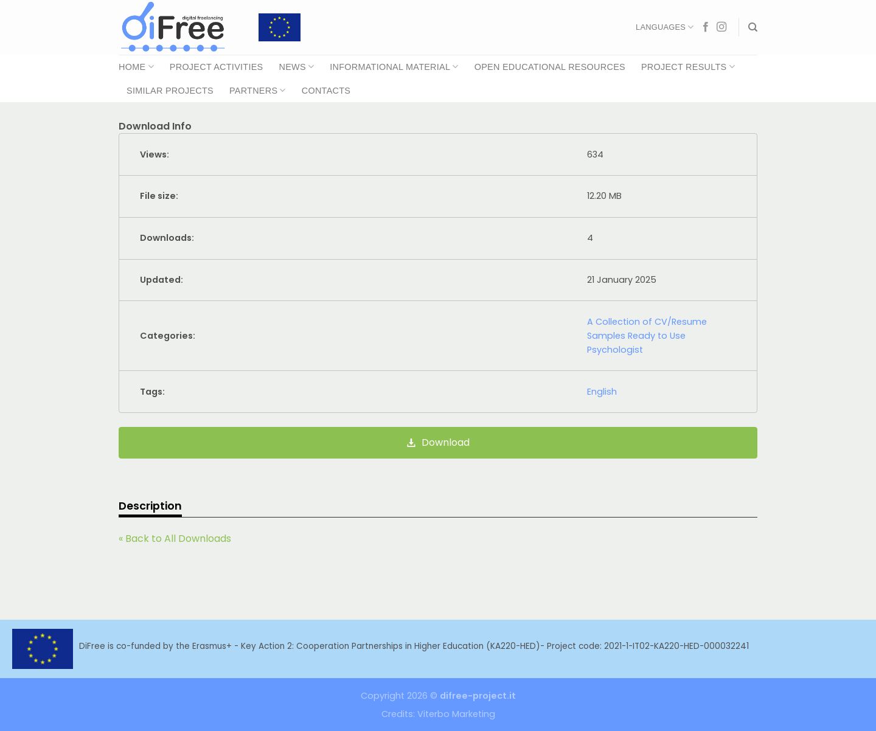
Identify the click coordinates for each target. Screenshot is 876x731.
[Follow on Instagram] (721, 27)
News (296, 66)
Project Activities (216, 67)
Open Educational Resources (549, 67)
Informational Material (394, 66)
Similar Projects (170, 90)
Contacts (326, 90)
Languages (664, 27)
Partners (257, 90)
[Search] (752, 27)
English (602, 392)
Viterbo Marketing (456, 714)
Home (136, 66)
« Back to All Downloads (175, 539)
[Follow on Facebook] (706, 27)
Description (150, 506)
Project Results (688, 66)
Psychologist (615, 350)
